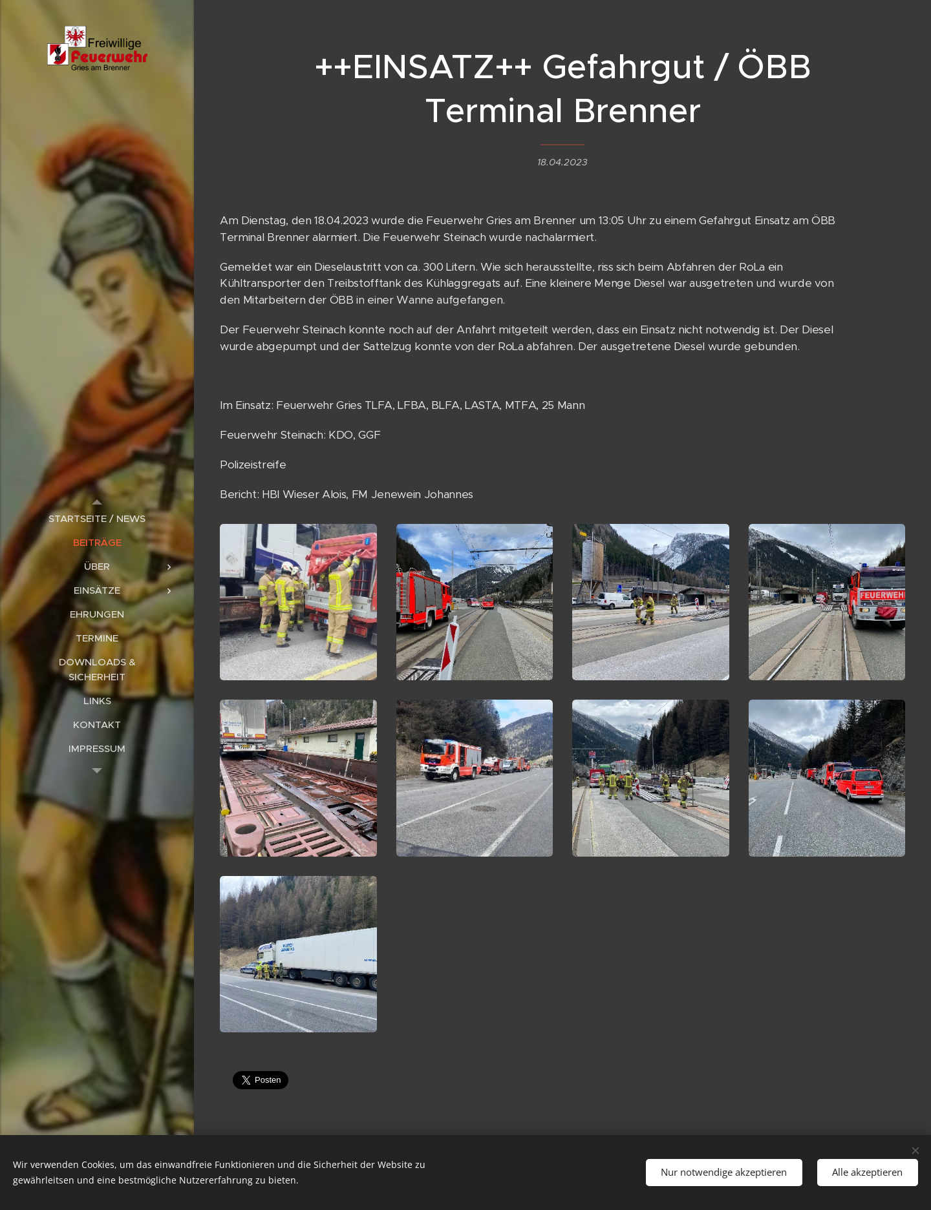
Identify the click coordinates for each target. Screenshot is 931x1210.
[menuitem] (97, 518)
